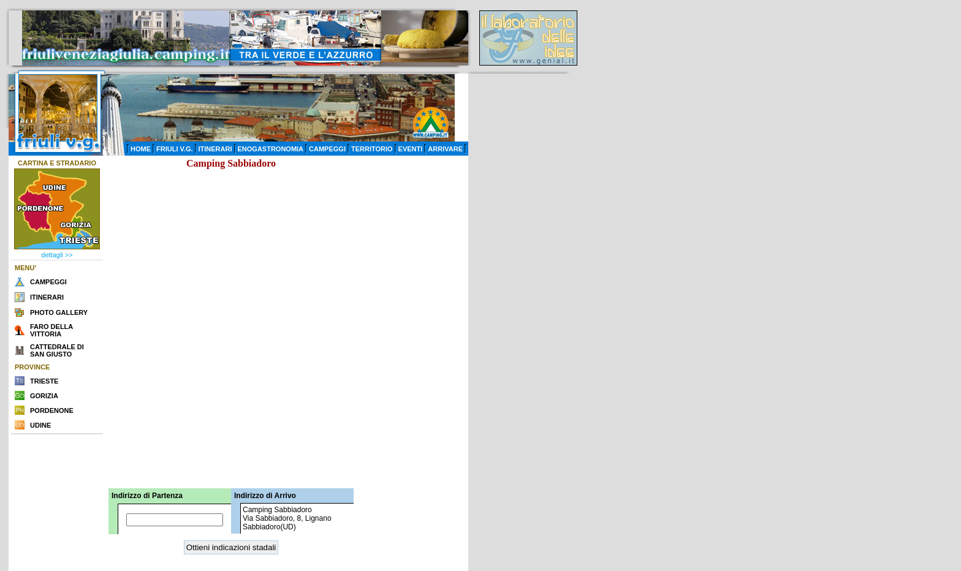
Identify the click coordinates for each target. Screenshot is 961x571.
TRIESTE (44, 381)
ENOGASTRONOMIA (271, 149)
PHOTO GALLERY (59, 312)
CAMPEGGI (327, 149)
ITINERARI (215, 149)
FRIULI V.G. (174, 149)
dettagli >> (56, 255)
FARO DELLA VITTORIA (51, 330)
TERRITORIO (372, 149)
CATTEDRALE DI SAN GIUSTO (57, 350)
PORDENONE (52, 410)
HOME (141, 149)
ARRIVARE (445, 149)
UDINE (40, 425)
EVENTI (410, 149)
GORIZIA (44, 395)
